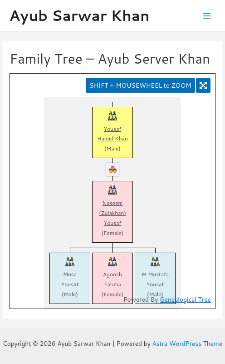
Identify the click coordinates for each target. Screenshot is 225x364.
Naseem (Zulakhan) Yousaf (112, 213)
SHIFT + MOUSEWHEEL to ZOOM (140, 85)
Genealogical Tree (185, 299)
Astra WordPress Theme (187, 343)
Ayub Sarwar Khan (79, 15)
